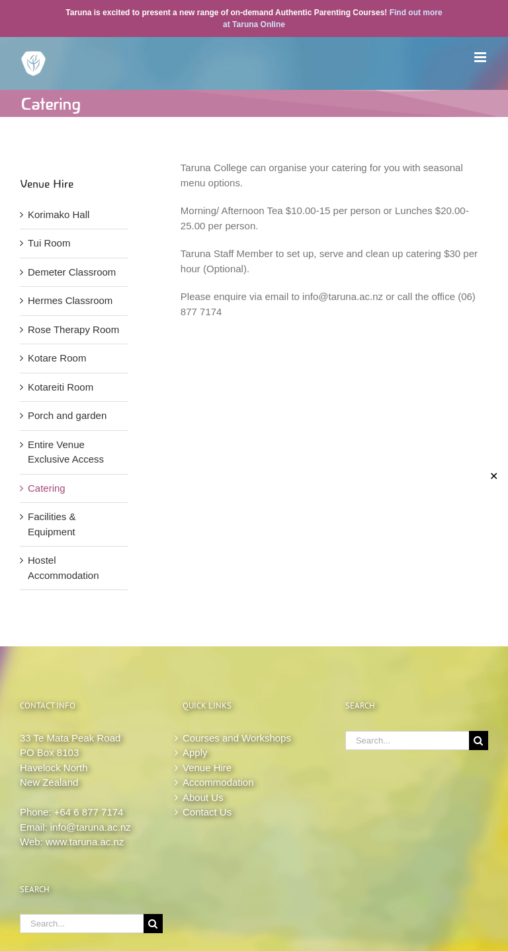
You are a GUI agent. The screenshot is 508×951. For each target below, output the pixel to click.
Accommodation (218, 782)
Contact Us (207, 812)
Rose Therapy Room (73, 329)
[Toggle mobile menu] (481, 57)
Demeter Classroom (72, 272)
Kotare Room (57, 357)
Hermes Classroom (70, 300)
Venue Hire (207, 767)
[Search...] (82, 923)
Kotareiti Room (60, 387)
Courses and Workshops (237, 737)
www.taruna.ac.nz (85, 841)
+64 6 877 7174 (89, 812)
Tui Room (49, 242)
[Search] (153, 923)
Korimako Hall (58, 214)
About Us (203, 797)
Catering (46, 488)
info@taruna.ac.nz (90, 827)
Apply (195, 752)
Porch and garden (67, 415)
